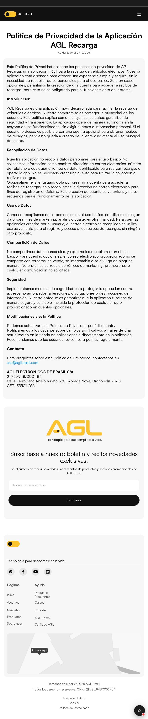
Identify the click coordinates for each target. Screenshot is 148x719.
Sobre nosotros (17, 623)
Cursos (39, 602)
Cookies (74, 703)
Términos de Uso (74, 698)
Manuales (13, 610)
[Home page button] (16, 554)
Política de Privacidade (74, 708)
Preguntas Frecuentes (42, 595)
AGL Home (42, 618)
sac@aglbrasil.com (22, 362)
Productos (14, 617)
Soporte (40, 610)
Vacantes (13, 602)
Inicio (10, 595)
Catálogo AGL (44, 624)
